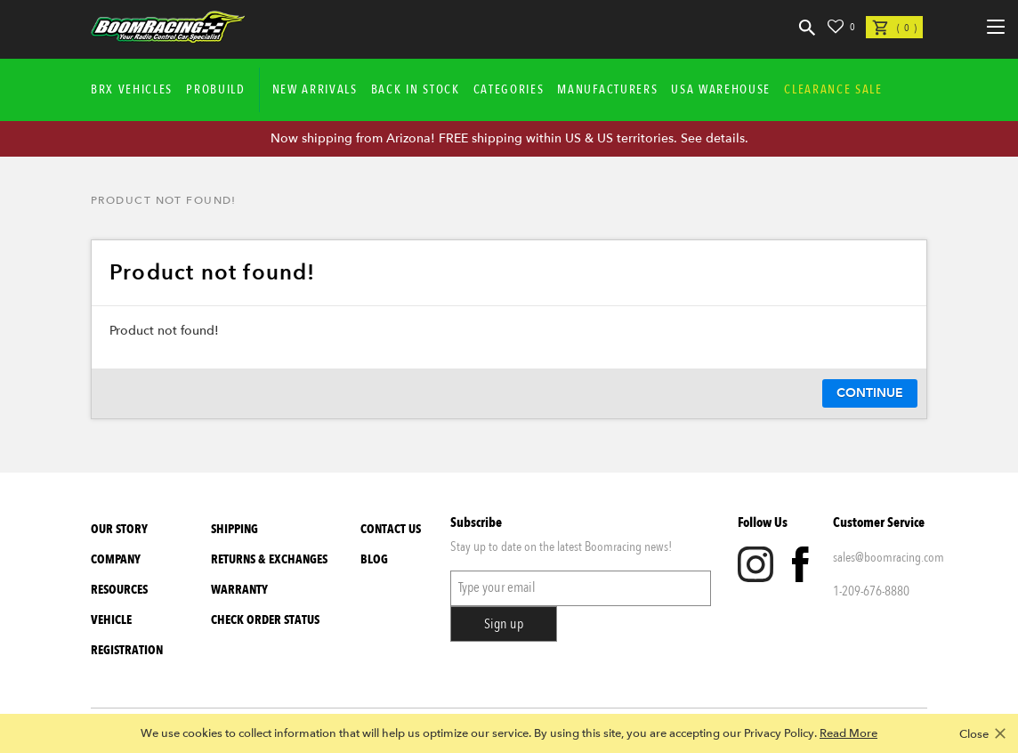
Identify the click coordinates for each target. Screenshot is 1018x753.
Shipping (234, 529)
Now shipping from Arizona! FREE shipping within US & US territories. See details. (509, 138)
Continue (869, 393)
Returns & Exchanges (269, 559)
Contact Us (390, 529)
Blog (374, 559)
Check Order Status (265, 619)
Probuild (215, 89)
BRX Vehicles (132, 89)
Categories (509, 89)
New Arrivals (315, 89)
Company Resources (119, 574)
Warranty (239, 589)
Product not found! (164, 200)
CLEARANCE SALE (833, 89)
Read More (848, 733)
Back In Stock (415, 89)
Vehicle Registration (127, 635)
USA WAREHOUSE (721, 89)
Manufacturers (607, 89)
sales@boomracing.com (880, 557)
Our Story (119, 529)
